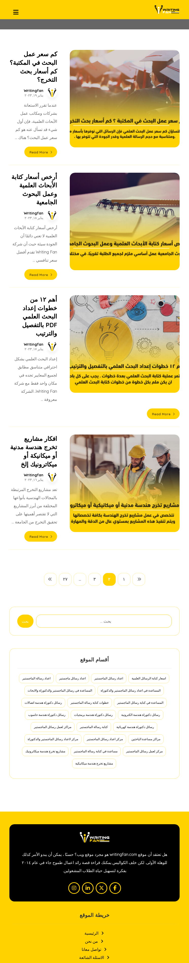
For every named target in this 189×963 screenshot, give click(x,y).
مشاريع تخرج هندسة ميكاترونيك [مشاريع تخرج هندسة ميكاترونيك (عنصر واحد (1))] (45, 610)
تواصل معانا (94, 808)
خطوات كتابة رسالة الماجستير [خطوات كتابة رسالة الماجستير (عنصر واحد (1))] (90, 561)
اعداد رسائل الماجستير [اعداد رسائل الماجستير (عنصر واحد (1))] (108, 537)
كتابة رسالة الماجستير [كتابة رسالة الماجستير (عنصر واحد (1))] (94, 586)
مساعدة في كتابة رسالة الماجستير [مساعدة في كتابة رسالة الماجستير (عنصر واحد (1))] (95, 610)
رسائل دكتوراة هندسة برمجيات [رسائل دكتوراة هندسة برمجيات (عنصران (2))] (93, 574)
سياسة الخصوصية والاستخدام (94, 824)
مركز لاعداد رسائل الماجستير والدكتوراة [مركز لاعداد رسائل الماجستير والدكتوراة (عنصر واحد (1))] (53, 598)
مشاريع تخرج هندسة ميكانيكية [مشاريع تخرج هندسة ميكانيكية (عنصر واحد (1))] (94, 622)
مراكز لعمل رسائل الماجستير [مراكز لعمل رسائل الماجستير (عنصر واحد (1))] (52, 586)
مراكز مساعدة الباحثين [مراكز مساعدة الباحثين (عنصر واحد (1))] (145, 598)
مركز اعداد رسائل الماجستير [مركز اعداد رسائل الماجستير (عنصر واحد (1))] (105, 598)
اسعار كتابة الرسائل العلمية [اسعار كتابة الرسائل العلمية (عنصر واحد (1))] (149, 537)
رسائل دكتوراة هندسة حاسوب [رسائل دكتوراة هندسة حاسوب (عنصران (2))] (46, 574)
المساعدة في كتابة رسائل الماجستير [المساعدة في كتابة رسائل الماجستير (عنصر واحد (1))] (140, 561)
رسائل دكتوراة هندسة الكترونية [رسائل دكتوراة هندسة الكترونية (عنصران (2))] (140, 574)
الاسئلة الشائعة (94, 816)
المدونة (94, 832)
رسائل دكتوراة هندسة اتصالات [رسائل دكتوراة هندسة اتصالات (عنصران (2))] (43, 561)
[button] (115, 747)
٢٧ (65, 438)
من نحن (94, 800)
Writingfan (67, 73)
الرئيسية (94, 792)
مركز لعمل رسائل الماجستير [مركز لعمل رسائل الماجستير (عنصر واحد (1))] (144, 610)
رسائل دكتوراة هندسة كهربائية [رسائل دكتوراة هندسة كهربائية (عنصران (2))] (135, 586)
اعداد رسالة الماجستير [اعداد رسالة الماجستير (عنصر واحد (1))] (36, 537)
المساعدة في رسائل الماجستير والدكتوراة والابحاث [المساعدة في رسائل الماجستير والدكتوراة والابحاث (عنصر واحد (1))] (60, 549)
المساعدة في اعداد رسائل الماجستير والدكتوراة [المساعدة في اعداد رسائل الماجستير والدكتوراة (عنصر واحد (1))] (131, 549)
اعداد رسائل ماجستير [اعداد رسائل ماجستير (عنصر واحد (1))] (72, 537)
